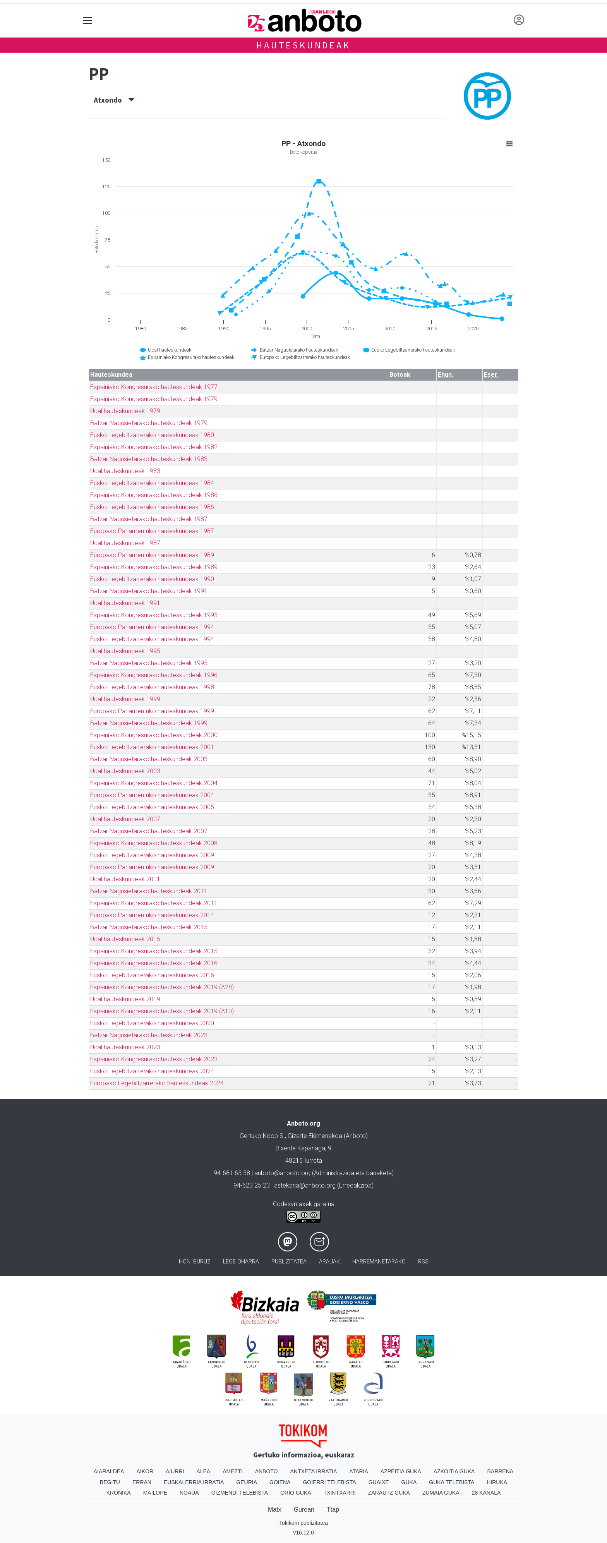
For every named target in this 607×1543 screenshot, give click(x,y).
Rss (423, 1261)
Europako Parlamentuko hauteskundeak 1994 (152, 627)
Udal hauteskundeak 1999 (125, 699)
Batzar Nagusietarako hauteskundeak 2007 (148, 831)
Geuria (246, 1482)
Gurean (304, 1509)
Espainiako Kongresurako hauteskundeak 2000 (154, 735)
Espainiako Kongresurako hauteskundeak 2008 (154, 843)
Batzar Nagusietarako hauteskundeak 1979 (148, 423)
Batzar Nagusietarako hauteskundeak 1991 (148, 591)
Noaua (189, 1493)
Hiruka (497, 1482)
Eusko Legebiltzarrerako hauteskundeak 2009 (152, 855)
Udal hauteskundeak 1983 (125, 471)
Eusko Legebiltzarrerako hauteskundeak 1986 (152, 507)
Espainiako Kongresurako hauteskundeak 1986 (154, 495)
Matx (274, 1509)
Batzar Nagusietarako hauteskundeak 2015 (148, 927)
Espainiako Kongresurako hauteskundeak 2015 (154, 951)
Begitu (110, 1482)
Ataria (358, 1471)
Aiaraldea (109, 1471)
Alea (203, 1471)
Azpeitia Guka (401, 1471)
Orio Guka (295, 1493)
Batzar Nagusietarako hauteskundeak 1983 (148, 459)
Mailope (155, 1493)
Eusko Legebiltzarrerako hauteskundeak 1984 (152, 483)
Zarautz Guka (389, 1493)
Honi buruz (195, 1261)
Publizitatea (289, 1261)
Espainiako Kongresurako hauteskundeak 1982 (154, 447)
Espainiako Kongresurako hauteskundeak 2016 (154, 963)
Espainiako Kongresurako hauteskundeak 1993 (154, 615)
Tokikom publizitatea (303, 1523)
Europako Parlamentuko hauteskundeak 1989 (152, 555)
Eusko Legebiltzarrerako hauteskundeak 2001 (152, 747)
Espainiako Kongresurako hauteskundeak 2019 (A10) (162, 1011)
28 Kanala (486, 1493)
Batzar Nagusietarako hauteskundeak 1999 (148, 723)
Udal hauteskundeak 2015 (125, 939)
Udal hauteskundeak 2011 (125, 879)
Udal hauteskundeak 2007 (125, 819)
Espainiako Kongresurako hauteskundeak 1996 (154, 675)
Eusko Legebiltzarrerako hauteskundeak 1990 (152, 579)
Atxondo (114, 100)
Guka (409, 1482)
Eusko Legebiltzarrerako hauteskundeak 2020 (152, 1023)
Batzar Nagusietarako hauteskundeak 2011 (148, 891)
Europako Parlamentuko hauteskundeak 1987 (152, 531)
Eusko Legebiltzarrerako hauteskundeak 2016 (152, 975)
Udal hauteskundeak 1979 (125, 411)
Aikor (144, 1471)
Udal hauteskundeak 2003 (125, 771)
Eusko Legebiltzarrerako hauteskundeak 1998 (152, 687)
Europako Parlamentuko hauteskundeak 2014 (152, 915)
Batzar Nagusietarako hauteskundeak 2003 (148, 759)
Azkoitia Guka (454, 1471)
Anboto (266, 1471)
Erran (141, 1482)
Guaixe (379, 1482)
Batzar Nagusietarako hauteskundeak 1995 (148, 663)
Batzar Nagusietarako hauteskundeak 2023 (148, 1035)
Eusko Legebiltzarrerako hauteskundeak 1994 (152, 639)
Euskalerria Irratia (194, 1482)
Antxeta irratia (313, 1471)
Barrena (500, 1471)
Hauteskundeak (303, 45)
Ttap (333, 1509)
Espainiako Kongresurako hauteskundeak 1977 (154, 387)
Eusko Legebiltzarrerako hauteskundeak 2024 (152, 1071)
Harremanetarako (379, 1261)
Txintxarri (340, 1493)
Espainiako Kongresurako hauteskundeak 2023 (154, 1059)
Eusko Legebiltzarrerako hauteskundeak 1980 (152, 435)
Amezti (232, 1471)
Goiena (279, 1482)
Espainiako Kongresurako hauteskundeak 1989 (154, 567)
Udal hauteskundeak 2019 (125, 999)
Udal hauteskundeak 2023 (125, 1047)
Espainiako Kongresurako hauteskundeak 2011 (154, 903)
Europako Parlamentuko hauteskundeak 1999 (152, 711)
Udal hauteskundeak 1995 (125, 651)
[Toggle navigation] (87, 20)
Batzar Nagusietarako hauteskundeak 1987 (148, 519)
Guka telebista (451, 1482)
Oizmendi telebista (239, 1493)
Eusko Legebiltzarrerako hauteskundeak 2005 (152, 807)
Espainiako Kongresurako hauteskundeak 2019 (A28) (162, 987)
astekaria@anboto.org (305, 1185)
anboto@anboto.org (282, 1173)
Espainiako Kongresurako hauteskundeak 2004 (154, 783)
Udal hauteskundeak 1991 (125, 603)
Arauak (329, 1261)
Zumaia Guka (441, 1493)
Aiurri (175, 1471)
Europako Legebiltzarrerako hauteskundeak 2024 (157, 1083)
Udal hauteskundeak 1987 (125, 543)
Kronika (118, 1493)
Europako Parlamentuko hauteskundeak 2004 (152, 795)
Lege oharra (241, 1261)
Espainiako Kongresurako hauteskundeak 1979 (154, 399)
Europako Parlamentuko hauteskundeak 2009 (152, 867)
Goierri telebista (329, 1482)
